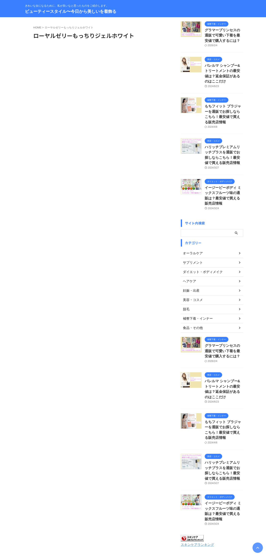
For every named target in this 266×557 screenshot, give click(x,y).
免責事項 (164, 529)
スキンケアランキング (195, 492)
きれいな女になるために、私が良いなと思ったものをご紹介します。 (133, 537)
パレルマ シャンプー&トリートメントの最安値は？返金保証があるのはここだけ (224, 68)
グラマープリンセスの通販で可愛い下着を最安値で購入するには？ (224, 34)
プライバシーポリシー (141, 529)
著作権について (183, 529)
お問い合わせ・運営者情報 (89, 529)
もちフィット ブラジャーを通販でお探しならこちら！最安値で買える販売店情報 (224, 101)
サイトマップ (116, 529)
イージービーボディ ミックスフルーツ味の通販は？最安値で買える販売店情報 (224, 173)
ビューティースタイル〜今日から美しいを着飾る (70, 11)
